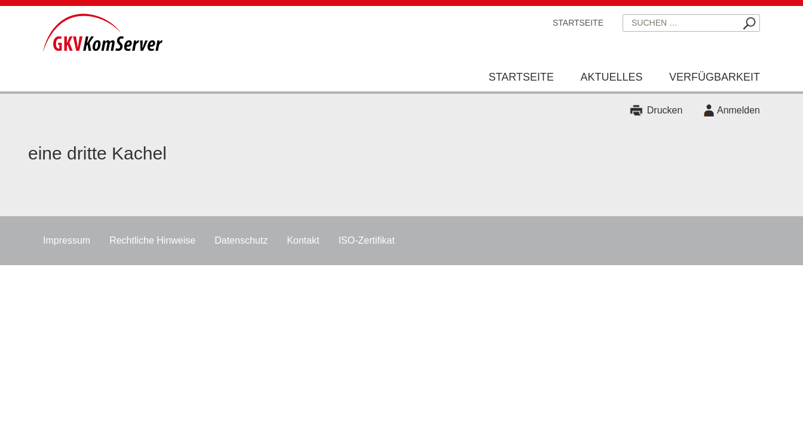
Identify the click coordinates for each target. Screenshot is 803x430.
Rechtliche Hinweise (152, 240)
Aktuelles (611, 77)
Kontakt (303, 240)
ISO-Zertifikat (366, 240)
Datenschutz (241, 240)
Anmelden (738, 110)
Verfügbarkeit (714, 77)
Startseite (578, 22)
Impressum (66, 240)
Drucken (665, 110)
